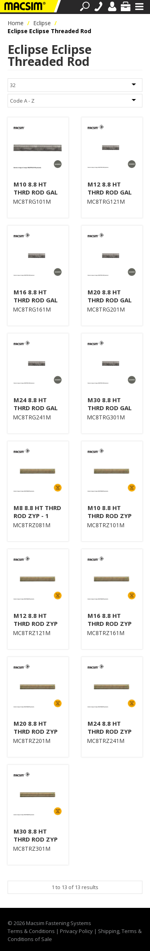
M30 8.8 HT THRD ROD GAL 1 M (110, 408)
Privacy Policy (76, 931)
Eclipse (42, 23)
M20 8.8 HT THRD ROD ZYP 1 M (36, 731)
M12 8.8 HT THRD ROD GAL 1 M (110, 192)
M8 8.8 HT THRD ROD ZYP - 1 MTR (37, 516)
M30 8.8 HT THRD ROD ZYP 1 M (36, 839)
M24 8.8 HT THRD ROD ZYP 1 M (110, 731)
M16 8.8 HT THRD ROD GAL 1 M (36, 300)
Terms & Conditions (31, 931)
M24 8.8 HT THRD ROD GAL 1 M (36, 408)
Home (16, 23)
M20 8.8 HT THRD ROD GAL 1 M (110, 300)
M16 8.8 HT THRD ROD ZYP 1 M (110, 623)
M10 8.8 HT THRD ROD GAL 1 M (36, 192)
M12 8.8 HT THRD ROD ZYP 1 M (36, 623)
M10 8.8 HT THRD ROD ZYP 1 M (110, 516)
